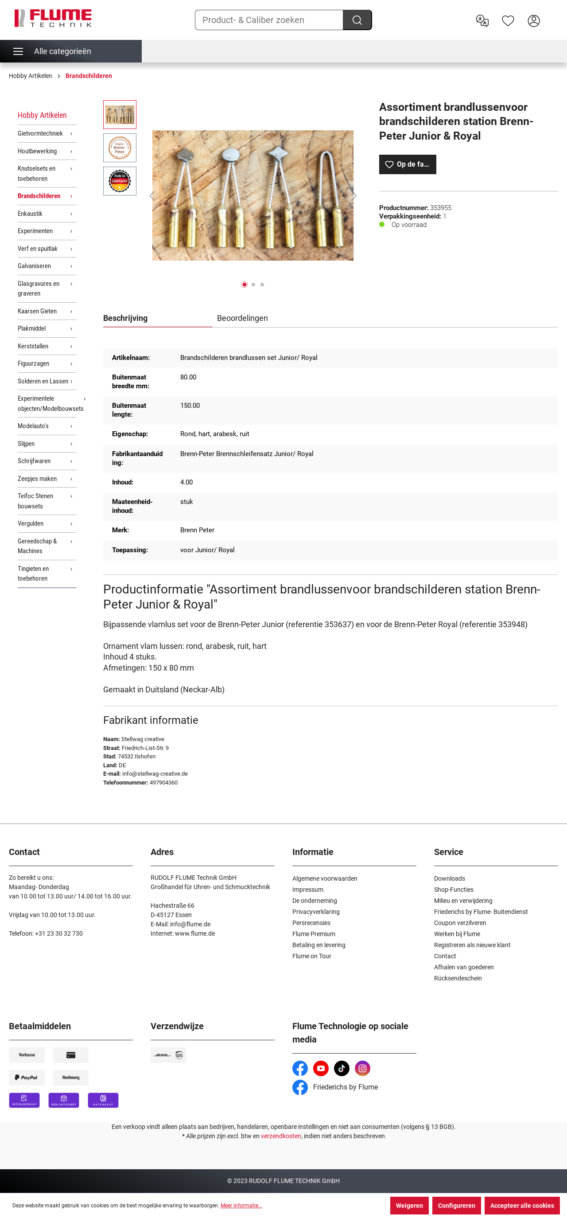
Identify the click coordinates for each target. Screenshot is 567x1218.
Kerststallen (33, 346)
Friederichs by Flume (335, 1087)
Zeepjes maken (37, 479)
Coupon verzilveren (460, 922)
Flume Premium (313, 933)
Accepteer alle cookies (522, 1205)
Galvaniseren (34, 266)
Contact (445, 956)
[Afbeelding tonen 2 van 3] (253, 284)
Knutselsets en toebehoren (36, 173)
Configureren (456, 1205)
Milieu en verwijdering (463, 900)
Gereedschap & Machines (37, 546)
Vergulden (30, 523)
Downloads (449, 878)
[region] (232, 195)
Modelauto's (33, 426)
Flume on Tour (311, 956)
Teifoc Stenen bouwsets (35, 501)
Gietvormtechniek (40, 133)
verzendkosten (281, 1136)
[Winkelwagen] (552, 13)
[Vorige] (152, 195)
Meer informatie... (241, 1205)
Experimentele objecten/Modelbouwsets (47, 403)
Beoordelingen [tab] (242, 318)
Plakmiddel (32, 328)
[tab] (158, 318)
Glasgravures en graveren (38, 289)
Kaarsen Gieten (37, 311)
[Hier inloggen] (534, 20)
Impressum (307, 889)
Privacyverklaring (316, 911)
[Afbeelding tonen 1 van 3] (244, 284)
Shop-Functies (454, 889)
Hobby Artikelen (42, 115)
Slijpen (26, 444)
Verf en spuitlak (38, 249)
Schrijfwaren (34, 461)
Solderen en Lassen (43, 381)
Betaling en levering (319, 945)
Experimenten (35, 231)
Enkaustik (30, 214)
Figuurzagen (33, 363)
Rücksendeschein (458, 978)
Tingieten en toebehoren (33, 574)
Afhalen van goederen (464, 967)
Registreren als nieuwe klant (472, 945)
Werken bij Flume (457, 933)
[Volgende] (354, 195)
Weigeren (409, 1205)
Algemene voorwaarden (324, 878)
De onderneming (314, 900)
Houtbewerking (37, 151)
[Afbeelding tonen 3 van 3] (262, 284)
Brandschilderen (39, 196)
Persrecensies (311, 922)
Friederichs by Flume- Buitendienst (481, 911)
